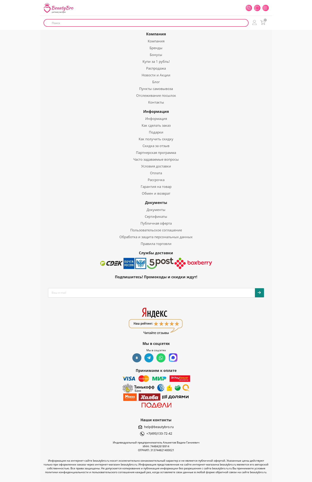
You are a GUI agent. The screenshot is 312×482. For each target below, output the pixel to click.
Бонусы (156, 54)
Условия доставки (156, 166)
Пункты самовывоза (156, 88)
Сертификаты (156, 216)
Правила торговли (156, 243)
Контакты (156, 102)
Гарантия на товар (156, 186)
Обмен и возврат (156, 193)
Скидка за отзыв (156, 145)
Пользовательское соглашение (156, 230)
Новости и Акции (156, 75)
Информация (156, 111)
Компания (156, 33)
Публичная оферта (156, 223)
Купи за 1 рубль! (156, 61)
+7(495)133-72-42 (159, 433)
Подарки (156, 132)
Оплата (156, 173)
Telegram (148, 357)
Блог (156, 82)
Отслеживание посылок (156, 95)
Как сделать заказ (156, 125)
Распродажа (156, 68)
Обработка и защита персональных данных (156, 237)
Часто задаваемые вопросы (156, 159)
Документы (156, 202)
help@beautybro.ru (159, 427)
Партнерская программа (156, 152)
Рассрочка (156, 179)
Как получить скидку (156, 139)
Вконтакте (136, 357)
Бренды (156, 48)
